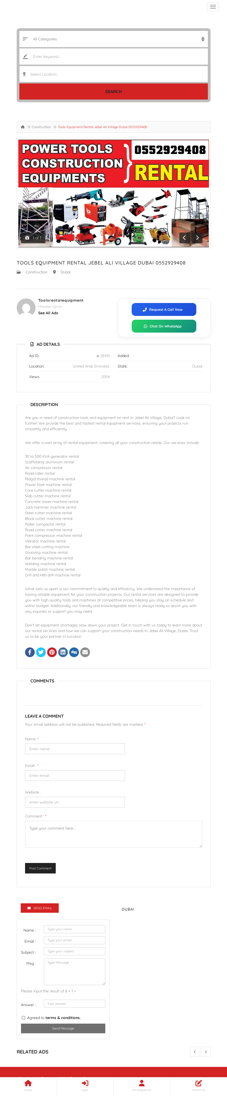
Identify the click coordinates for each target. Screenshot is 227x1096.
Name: (32, 738)
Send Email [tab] (39, 908)
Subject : (28, 952)
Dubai (66, 272)
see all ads (48, 313)
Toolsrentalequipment (61, 300)
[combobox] (113, 74)
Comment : (35, 816)
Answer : (28, 1004)
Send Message (63, 1028)
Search (113, 91)
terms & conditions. (63, 1017)
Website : (33, 792)
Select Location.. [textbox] (44, 74)
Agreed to (54, 1017)
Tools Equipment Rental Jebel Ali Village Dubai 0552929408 (101, 263)
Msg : (31, 963)
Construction (41, 127)
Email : (32, 765)
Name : (29, 930)
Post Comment (40, 868)
